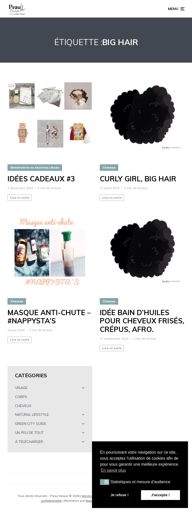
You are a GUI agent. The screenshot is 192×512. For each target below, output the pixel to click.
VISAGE (21, 388)
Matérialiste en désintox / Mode (34, 167)
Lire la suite (20, 197)
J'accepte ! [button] (160, 495)
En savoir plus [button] (113, 470)
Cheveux (109, 167)
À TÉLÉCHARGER (29, 441)
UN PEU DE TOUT (29, 432)
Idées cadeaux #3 (41, 179)
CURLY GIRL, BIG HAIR (138, 179)
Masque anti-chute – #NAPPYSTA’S (49, 316)
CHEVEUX (23, 406)
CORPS (21, 397)
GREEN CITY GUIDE (30, 423)
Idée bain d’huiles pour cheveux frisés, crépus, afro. (142, 321)
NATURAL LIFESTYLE (32, 414)
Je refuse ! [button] (119, 495)
